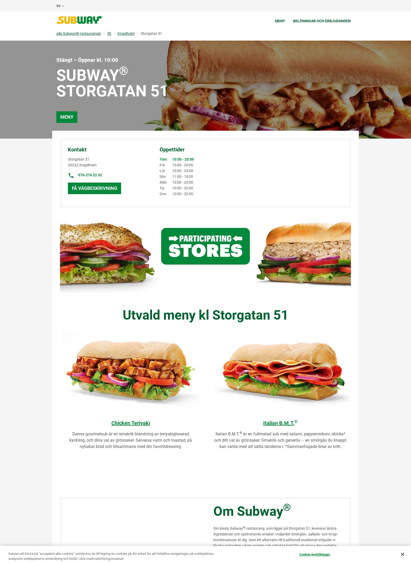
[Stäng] (402, 554)
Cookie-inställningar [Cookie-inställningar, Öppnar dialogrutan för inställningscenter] (314, 554)
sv (58, 6)
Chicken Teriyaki (130, 423)
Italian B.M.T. (280, 423)
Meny (280, 21)
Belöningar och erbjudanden (322, 21)
